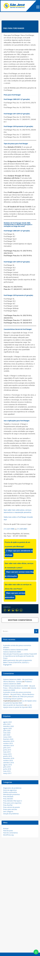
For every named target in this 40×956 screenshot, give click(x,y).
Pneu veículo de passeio (11, 807)
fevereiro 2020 (8, 739)
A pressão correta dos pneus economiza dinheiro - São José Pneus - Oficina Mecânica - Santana (19, 694)
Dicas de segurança (10, 790)
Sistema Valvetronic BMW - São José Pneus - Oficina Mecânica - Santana (18, 680)
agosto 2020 (7, 728)
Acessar (6, 828)
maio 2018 (6, 771)
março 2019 (7, 754)
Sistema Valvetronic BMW (12, 652)
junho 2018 (7, 769)
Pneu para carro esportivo (12, 803)
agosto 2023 (7, 722)
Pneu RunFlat (7, 805)
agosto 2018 (7, 765)
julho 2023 (6, 724)
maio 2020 (6, 733)
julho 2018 (6, 767)
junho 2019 (7, 750)
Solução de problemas (11, 814)
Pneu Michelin (8, 799)
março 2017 (7, 773)
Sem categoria (8, 811)
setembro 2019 (8, 745)
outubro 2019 (8, 743)
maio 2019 (6, 752)
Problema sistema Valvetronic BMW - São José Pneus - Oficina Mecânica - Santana (19, 687)
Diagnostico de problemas (12, 788)
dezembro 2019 (8, 741)
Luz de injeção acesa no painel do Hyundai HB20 (19, 702)
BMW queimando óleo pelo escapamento (17, 660)
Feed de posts (8, 831)
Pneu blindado (8, 797)
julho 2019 (6, 748)
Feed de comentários (10, 833)
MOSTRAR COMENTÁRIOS (20, 620)
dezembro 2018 (8, 758)
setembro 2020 (8, 726)
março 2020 (7, 737)
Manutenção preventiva (11, 794)
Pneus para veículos (10, 809)
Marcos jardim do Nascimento (13, 705)
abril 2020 (6, 735)
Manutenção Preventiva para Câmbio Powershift (20, 654)
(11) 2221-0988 (9, 529)
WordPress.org (8, 835)
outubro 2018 (8, 760)
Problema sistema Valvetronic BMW (15, 650)
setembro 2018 (8, 763)
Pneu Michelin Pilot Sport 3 (12, 801)
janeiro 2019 (7, 756)
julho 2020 (6, 731)
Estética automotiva (10, 792)
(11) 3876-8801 (22, 529)
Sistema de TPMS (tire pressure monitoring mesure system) (18, 697)
